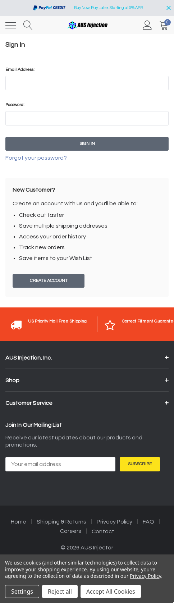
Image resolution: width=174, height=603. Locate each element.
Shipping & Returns (61, 522)
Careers (70, 531)
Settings (22, 591)
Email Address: (20, 69)
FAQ (148, 522)
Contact (103, 531)
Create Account (49, 280)
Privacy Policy (114, 522)
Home (18, 522)
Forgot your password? (36, 158)
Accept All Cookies (110, 591)
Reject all (60, 591)
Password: (14, 104)
